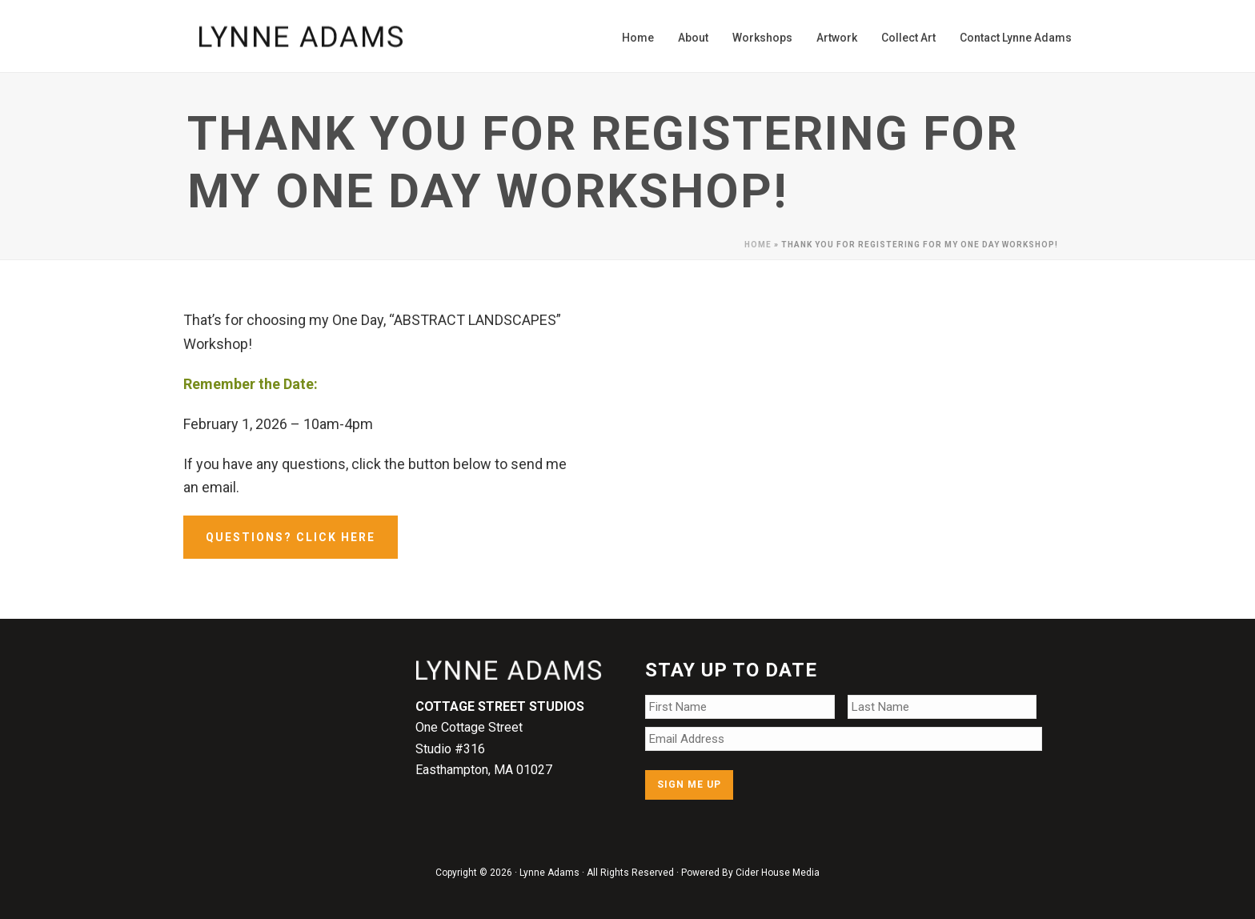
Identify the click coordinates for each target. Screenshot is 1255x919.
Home (638, 37)
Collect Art (908, 37)
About (693, 37)
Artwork (836, 37)
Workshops (762, 37)
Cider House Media (778, 872)
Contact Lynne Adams (1016, 37)
